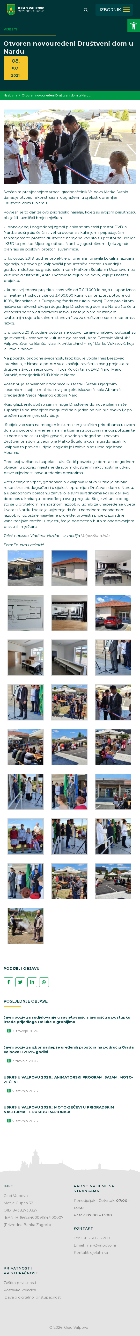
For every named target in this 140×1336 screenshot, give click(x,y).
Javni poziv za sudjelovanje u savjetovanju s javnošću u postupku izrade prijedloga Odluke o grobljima (67, 1019)
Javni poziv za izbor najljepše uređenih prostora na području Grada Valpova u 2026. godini (69, 1049)
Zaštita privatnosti (20, 1282)
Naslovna (10, 95)
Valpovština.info (95, 535)
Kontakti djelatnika (91, 1252)
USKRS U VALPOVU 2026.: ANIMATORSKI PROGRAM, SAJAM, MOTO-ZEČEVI (68, 1079)
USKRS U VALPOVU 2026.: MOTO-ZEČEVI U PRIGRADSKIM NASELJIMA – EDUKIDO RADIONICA (59, 1109)
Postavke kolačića (20, 1290)
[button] (133, 25)
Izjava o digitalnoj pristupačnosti (32, 1297)
